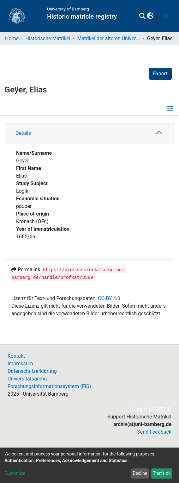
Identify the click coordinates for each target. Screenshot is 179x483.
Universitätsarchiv (28, 379)
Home (12, 38)
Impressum (20, 364)
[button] (150, 16)
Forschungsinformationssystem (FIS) (49, 386)
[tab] (89, 133)
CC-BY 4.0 (109, 298)
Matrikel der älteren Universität (108, 38)
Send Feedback (154, 432)
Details (23, 133)
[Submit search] (142, 16)
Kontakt (16, 356)
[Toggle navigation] (165, 16)
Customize (14, 473)
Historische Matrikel (47, 38)
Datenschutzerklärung (32, 371)
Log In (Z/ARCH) (152, 409)
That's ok (161, 473)
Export (160, 74)
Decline (140, 473)
